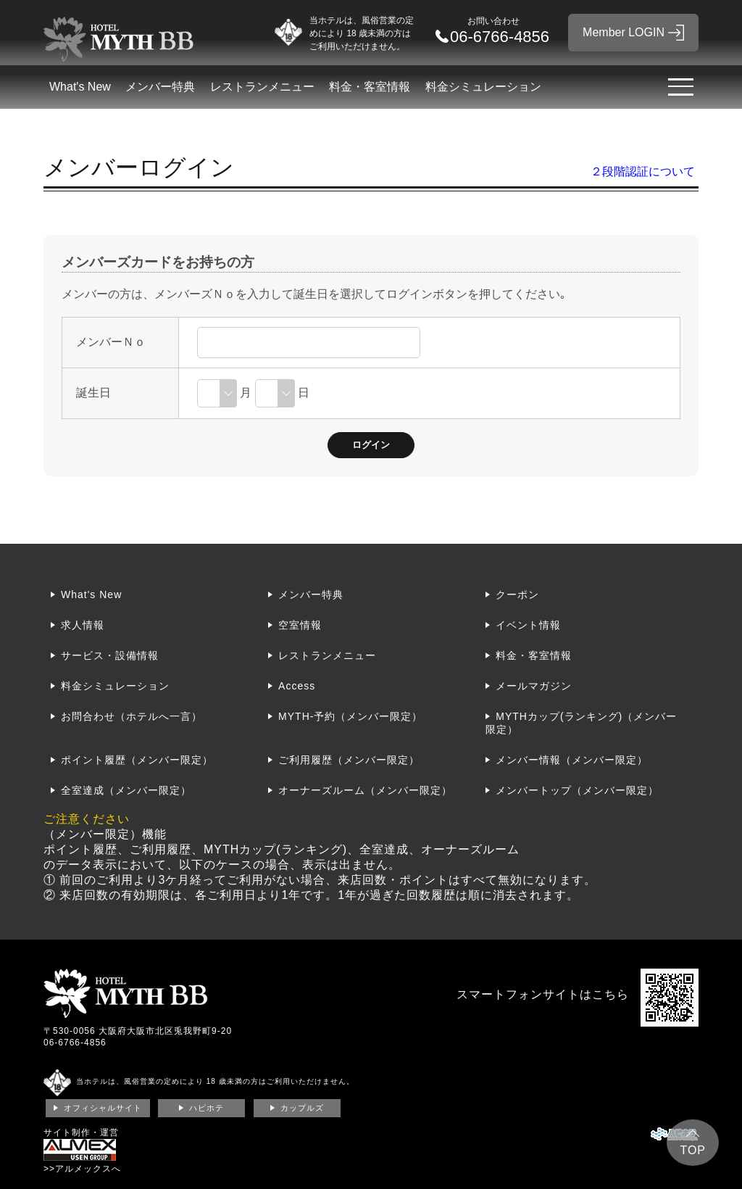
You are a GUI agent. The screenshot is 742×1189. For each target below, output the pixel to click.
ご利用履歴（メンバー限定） (349, 760)
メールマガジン (534, 686)
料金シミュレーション (483, 86)
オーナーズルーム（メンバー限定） (365, 790)
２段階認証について (643, 171)
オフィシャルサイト (103, 1107)
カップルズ (302, 1107)
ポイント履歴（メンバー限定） (137, 760)
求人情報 (82, 625)
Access (296, 686)
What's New (80, 86)
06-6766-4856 (75, 1042)
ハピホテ (206, 1107)
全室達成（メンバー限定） (126, 790)
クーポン (517, 594)
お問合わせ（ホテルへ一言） (131, 716)
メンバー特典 (160, 86)
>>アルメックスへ (82, 1169)
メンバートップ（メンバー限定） (577, 790)
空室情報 (300, 625)
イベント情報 (528, 625)
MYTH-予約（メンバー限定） (350, 716)
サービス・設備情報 (110, 655)
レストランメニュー (262, 86)
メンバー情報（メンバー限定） (572, 760)
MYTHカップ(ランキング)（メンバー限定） (581, 722)
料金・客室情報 (369, 86)
